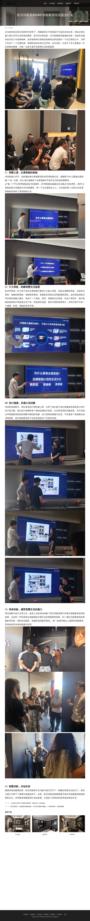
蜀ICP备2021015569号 (45, 916)
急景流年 (45, 834)
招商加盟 (60, 3)
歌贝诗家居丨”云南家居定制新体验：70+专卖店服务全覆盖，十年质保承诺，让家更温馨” (37, 806)
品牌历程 (25, 914)
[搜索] (84, 3)
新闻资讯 (68, 3)
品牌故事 (32, 914)
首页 (45, 3)
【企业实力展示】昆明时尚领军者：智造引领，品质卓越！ (28, 803)
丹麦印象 (72, 834)
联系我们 (76, 3)
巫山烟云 (18, 834)
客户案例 (52, 3)
